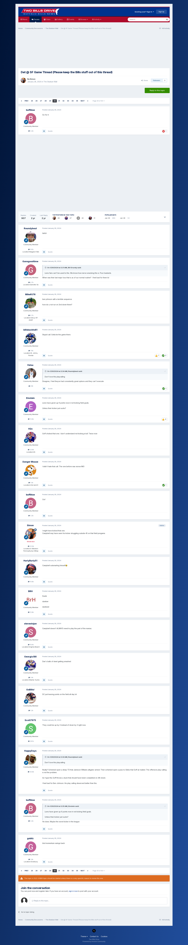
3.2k (30, 131)
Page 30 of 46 (98, 101)
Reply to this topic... (40, 901)
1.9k (30, 859)
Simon (32, 79)
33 (68, 101)
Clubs (48, 19)
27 (41, 101)
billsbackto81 (30, 330)
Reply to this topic (157, 90)
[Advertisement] (94, 50)
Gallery (60, 19)
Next (83, 101)
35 (77, 101)
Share (144, 80)
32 (63, 101)
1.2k (30, 710)
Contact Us (94, 936)
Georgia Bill (30, 656)
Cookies (104, 936)
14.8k (31, 582)
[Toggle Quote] (46, 268)
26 (36, 101)
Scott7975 (30, 720)
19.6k (31, 645)
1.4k (30, 483)
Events (71, 19)
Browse (84, 19)
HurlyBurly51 (30, 560)
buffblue (30, 110)
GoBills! (30, 689)
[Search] (140, 19)
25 (32, 101)
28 (46, 101)
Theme (84, 936)
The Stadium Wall (50, 82)
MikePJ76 (30, 294)
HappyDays (30, 751)
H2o (30, 429)
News (24, 19)
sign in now (73, 891)
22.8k (31, 546)
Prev (26, 101)
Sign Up (161, 12)
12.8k (31, 612)
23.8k (31, 450)
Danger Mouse (30, 462)
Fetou (30, 365)
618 (31, 386)
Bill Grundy (72, 268)
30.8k (31, 772)
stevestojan (30, 623)
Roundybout (30, 228)
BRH (30, 591)
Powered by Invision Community (94, 941)
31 (59, 101)
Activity (97, 19)
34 (72, 101)
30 (55, 101)
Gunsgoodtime (30, 261)
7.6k (30, 351)
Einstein (30, 398)
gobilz (30, 838)
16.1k (30, 249)
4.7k (30, 282)
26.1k (31, 741)
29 (50, 101)
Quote (50, 131)
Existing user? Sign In (144, 12)
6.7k (30, 315)
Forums (36, 20)
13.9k (31, 419)
